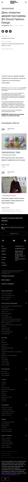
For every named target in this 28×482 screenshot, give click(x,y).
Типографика (4, 359)
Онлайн (18, 152)
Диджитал (4, 346)
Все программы (5, 299)
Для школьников (14, 369)
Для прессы (4, 391)
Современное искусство (7, 309)
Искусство (4, 357)
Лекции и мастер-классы (8, 152)
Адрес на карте (19, 251)
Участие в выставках (6, 429)
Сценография (4, 315)
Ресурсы (3, 393)
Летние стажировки (6, 431)
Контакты (3, 400)
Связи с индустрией (6, 397)
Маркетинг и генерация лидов (9, 355)
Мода (2, 340)
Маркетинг (4, 342)
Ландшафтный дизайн (7, 331)
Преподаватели (5, 387)
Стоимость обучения (6, 409)
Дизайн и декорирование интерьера (10, 321)
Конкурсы (3, 427)
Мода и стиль (5, 311)
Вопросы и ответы (6, 415)
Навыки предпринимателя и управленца (11, 351)
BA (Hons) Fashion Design (13, 87)
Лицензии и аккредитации (8, 389)
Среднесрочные (5, 328)
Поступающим (14, 405)
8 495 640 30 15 (19, 246)
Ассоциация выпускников (7, 422)
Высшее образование (14, 290)
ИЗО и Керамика (5, 330)
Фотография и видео (6, 317)
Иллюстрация (5, 307)
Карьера (14, 419)
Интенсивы (14, 337)
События (3, 254)
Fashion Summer (5, 445)
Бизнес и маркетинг (6, 297)
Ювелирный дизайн (6, 313)
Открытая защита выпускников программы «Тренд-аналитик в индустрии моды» (14, 200)
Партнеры (4, 395)
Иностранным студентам (7, 411)
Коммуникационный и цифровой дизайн (11, 306)
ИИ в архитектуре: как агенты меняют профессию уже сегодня (14, 159)
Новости (3, 382)
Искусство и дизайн (6, 293)
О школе (14, 379)
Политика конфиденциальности (9, 451)
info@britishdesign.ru (20, 249)
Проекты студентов (14, 435)
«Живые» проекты (6, 440)
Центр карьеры (5, 423)
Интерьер (3, 349)
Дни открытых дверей (8, 8)
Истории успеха (3, 258)
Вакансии (3, 399)
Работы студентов (4, 264)
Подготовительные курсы (8, 295)
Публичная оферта (6, 453)
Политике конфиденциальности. (10, 475)
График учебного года (7, 413)
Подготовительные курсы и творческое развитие (11, 325)
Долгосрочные (5, 373)
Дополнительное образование (14, 303)
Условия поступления (6, 407)
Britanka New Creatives (7, 443)
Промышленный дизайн (7, 348)
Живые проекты (5, 425)
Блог (2, 385)
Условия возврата (6, 455)
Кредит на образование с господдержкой (12, 457)
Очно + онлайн (5, 363)
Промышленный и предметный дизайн (11, 319)
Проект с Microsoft (6, 447)
